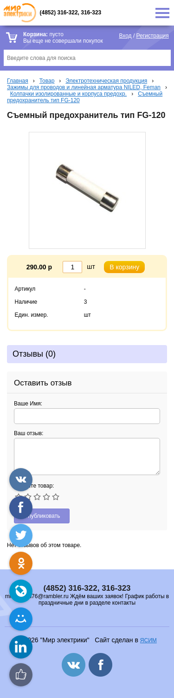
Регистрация (152, 36)
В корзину (124, 267)
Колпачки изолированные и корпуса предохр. (68, 94)
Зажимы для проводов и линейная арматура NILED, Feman (84, 87)
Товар (47, 81)
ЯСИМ (148, 640)
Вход (125, 36)
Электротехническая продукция (106, 81)
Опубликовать (42, 516)
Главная (17, 81)
